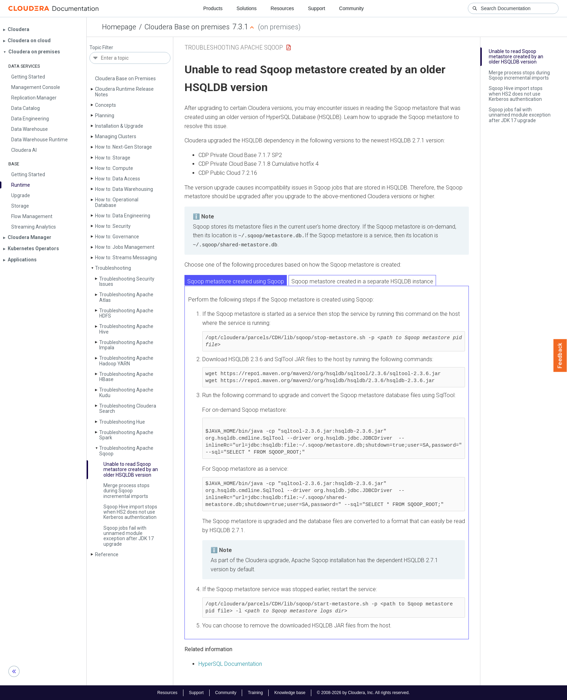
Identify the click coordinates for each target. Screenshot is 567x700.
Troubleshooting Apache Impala (126, 345)
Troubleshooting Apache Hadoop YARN (126, 360)
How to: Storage (112, 158)
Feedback (560, 355)
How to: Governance (117, 236)
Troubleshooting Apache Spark (126, 435)
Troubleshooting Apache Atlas (126, 297)
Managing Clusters (115, 136)
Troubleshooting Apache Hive (126, 328)
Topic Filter (101, 47)
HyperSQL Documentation (230, 663)
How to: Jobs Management (124, 247)
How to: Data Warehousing (124, 189)
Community (351, 8)
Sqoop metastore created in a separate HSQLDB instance (362, 281)
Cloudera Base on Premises (125, 78)
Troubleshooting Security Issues (126, 281)
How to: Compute (114, 168)
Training (255, 692)
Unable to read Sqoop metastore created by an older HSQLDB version (130, 469)
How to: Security (113, 226)
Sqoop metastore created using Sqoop (235, 281)
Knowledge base (289, 692)
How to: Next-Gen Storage (123, 147)
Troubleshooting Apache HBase (126, 376)
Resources (282, 8)
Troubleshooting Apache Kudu (126, 392)
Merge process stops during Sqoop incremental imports (126, 491)
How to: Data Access (117, 178)
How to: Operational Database (116, 202)
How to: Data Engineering (122, 215)
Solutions (247, 8)
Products (213, 8)
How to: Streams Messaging (126, 257)
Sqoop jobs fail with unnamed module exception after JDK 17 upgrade (128, 536)
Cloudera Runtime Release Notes (124, 91)
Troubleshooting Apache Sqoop (126, 450)
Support (316, 8)
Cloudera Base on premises (187, 27)
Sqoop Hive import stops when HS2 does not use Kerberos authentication (130, 512)
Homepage (119, 27)
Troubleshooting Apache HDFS (126, 313)
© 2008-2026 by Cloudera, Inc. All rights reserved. (363, 692)
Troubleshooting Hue (122, 422)
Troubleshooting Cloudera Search (127, 408)
